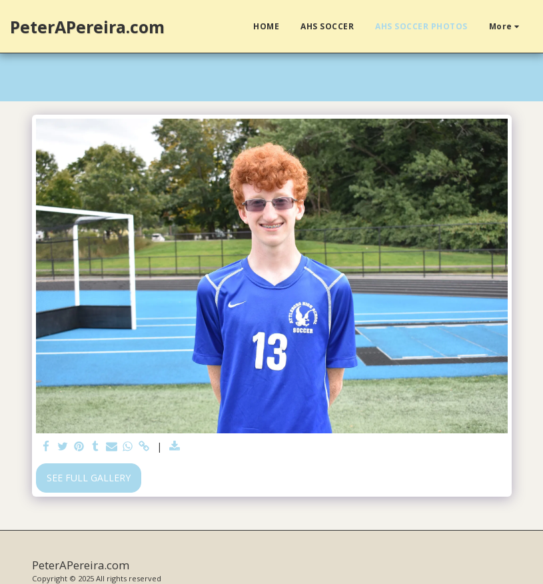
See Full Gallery (89, 477)
